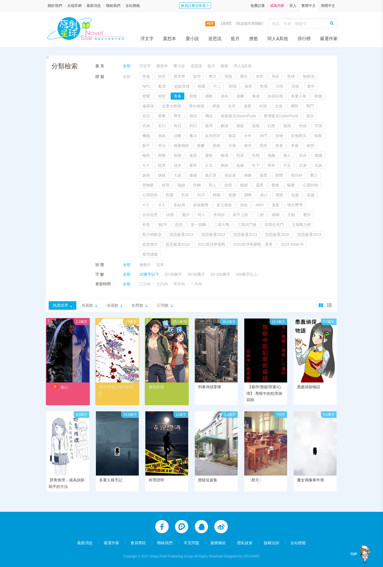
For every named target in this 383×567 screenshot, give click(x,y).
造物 (279, 135)
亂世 (162, 86)
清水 (177, 165)
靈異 (259, 185)
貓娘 (244, 185)
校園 (201, 86)
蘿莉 (193, 165)
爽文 (213, 76)
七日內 (162, 284)
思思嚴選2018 (178, 244)
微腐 (318, 155)
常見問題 (191, 543)
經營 (310, 145)
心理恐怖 (150, 195)
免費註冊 (258, 5)
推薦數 (87, 305)
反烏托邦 (212, 135)
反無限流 (298, 135)
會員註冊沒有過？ (195, 6)
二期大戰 (221, 224)
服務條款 (218, 543)
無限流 (308, 76)
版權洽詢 (271, 543)
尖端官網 (74, 5)
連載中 (145, 264)
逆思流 (214, 38)
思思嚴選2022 (213, 234)
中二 (217, 86)
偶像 (271, 155)
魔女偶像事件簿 (310, 480)
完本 (160, 264)
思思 (179, 224)
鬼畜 (275, 205)
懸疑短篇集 (207, 480)
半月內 (179, 284)
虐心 (264, 195)
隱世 (263, 145)
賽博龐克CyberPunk (281, 116)
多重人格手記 (110, 480)
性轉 (197, 185)
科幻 (193, 126)
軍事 (162, 116)
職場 (224, 155)
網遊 (216, 106)
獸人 (213, 185)
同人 (201, 215)
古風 (232, 145)
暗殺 (318, 135)
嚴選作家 (329, 38)
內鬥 (263, 135)
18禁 (170, 215)
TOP (354, 554)
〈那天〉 (255, 480)
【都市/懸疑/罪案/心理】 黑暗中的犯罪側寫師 (264, 393)
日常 (280, 86)
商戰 (162, 155)
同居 (240, 155)
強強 (244, 205)
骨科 (271, 165)
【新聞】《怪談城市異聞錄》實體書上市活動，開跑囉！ (263, 23)
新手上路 (240, 215)
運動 (209, 155)
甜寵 (193, 96)
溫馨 (240, 96)
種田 (146, 155)
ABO (260, 205)
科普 (146, 224)
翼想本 (169, 38)
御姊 (224, 165)
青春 (177, 96)
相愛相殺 (181, 145)
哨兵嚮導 (295, 205)
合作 (248, 135)
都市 (248, 145)
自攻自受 (150, 215)
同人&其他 (277, 38)
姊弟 (146, 175)
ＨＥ (146, 205)
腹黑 (263, 175)
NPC (146, 86)
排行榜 (304, 38)
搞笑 (248, 86)
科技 (263, 106)
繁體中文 (308, 5)
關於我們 (55, 5)
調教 (248, 195)
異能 (216, 145)
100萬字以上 (246, 274)
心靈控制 (310, 185)
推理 (209, 126)
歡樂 (232, 195)
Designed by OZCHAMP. (242, 556)
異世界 (179, 76)
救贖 (318, 96)
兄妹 (318, 165)
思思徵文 (150, 244)
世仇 (162, 145)
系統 (275, 76)
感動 (209, 96)
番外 (307, 215)
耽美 (162, 165)
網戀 (294, 106)
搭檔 (177, 155)
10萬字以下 (149, 274)
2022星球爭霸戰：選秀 (253, 244)
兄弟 (303, 165)
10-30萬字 (173, 274)
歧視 (166, 185)
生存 (232, 106)
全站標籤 (133, 5)
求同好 (219, 215)
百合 (303, 155)
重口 (314, 175)
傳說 (209, 116)
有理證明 (156, 480)
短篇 (295, 195)
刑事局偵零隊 (209, 387)
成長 (224, 96)
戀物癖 (148, 185)
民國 (169, 195)
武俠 (146, 126)
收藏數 (112, 305)
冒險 (228, 76)
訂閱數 (163, 305)
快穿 (162, 76)
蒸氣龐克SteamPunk (238, 116)
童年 (311, 86)
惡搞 (295, 86)
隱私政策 (244, 543)
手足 (287, 165)
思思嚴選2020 (277, 234)
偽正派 (211, 175)
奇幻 (177, 126)
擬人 (287, 155)
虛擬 (247, 106)
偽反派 (230, 175)
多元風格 (224, 205)
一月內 (196, 284)
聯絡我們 (113, 5)
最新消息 (94, 5)
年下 (256, 165)
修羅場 (148, 106)
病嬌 (248, 175)
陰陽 (256, 126)
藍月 (235, 38)
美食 (295, 145)
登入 (292, 5)
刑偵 (303, 126)
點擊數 (137, 305)
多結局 (179, 205)
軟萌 (264, 86)
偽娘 (181, 185)
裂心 (64, 387)
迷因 (193, 155)
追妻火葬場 (171, 106)
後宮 (310, 116)
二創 (260, 215)
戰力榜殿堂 (152, 234)
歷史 (177, 116)
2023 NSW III (292, 244)
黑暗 (279, 195)
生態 (256, 155)
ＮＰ (146, 165)
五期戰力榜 (301, 224)
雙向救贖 (196, 106)
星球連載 (150, 254)
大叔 (177, 175)
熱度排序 (60, 305)
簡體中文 (328, 5)
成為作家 (277, 5)
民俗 (185, 195)
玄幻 (162, 126)
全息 (279, 106)
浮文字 (147, 38)
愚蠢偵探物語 (308, 387)
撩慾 (253, 38)
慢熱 (287, 126)
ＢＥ (162, 205)
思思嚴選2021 (245, 234)
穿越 (146, 76)
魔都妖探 (156, 387)
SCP (201, 195)
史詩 (146, 116)
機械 (146, 135)
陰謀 (232, 135)
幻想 (271, 126)
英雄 (291, 76)
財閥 (233, 86)
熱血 (162, 135)
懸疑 (240, 126)
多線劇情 (201, 205)
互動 (291, 215)
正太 (209, 165)
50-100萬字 (220, 274)
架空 (197, 76)
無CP (162, 224)
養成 (256, 96)
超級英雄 (182, 86)
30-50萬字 (196, 274)
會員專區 (138, 543)
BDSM (296, 175)
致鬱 (201, 145)
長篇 (311, 195)
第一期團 (198, 224)
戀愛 (146, 96)
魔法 (193, 135)
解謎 (224, 126)
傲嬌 (193, 175)
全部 (127, 66)
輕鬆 (217, 195)
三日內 (145, 284)
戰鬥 (310, 106)
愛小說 (192, 38)
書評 (186, 215)
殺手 (146, 145)
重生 (244, 76)
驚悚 (275, 185)
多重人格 (298, 96)
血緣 (240, 165)
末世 (259, 76)
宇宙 (318, 126)
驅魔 (291, 185)
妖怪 (228, 185)
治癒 (177, 135)
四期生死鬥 (274, 224)
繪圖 (275, 215)
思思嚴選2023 (181, 234)
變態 (279, 175)
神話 (193, 116)
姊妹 (162, 175)
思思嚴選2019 (309, 234)
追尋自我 (275, 96)
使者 (279, 145)
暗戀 (162, 96)
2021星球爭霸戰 (211, 244)
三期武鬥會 (247, 224)
